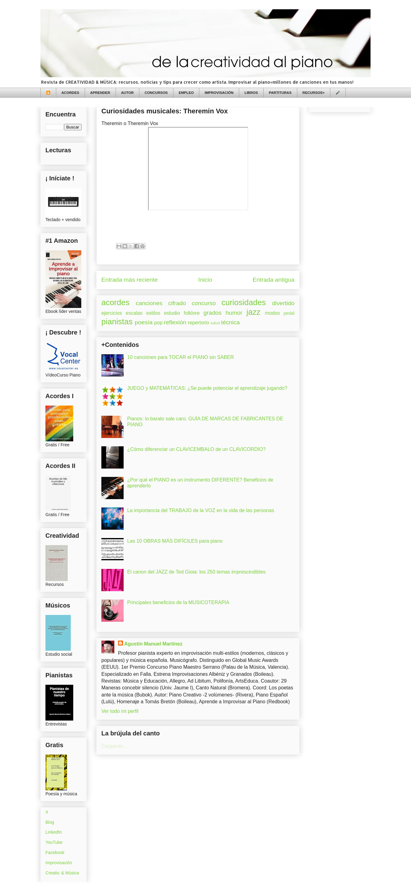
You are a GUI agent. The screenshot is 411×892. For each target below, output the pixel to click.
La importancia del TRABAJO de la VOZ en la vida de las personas (200, 510)
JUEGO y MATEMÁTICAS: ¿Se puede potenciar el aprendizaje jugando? (207, 388)
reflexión (175, 322)
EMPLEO (186, 93)
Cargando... (114, 746)
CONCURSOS (156, 93)
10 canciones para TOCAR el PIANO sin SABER (180, 357)
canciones (149, 303)
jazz (253, 312)
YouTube (53, 842)
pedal (289, 313)
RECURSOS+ (314, 93)
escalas (134, 313)
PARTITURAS (280, 93)
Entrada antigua (273, 279)
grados (212, 312)
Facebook (54, 852)
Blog (49, 822)
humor (234, 312)
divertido (283, 303)
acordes (115, 302)
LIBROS (251, 93)
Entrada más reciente (129, 279)
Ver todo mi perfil (119, 711)
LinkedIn (53, 832)
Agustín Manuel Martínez (153, 643)
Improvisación (58, 862)
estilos (153, 313)
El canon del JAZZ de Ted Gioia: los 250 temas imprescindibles (196, 571)
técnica (230, 322)
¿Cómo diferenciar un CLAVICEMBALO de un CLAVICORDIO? (196, 449)
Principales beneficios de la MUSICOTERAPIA (178, 602)
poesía (144, 322)
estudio (172, 313)
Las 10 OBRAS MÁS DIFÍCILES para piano (174, 541)
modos (272, 313)
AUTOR (127, 93)
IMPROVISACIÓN (219, 93)
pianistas (117, 321)
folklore (192, 313)
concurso (204, 303)
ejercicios (111, 313)
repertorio (198, 322)
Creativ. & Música (62, 872)
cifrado (177, 303)
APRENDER (100, 93)
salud (215, 323)
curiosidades (244, 302)
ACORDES (70, 93)
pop (158, 322)
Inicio (205, 279)
